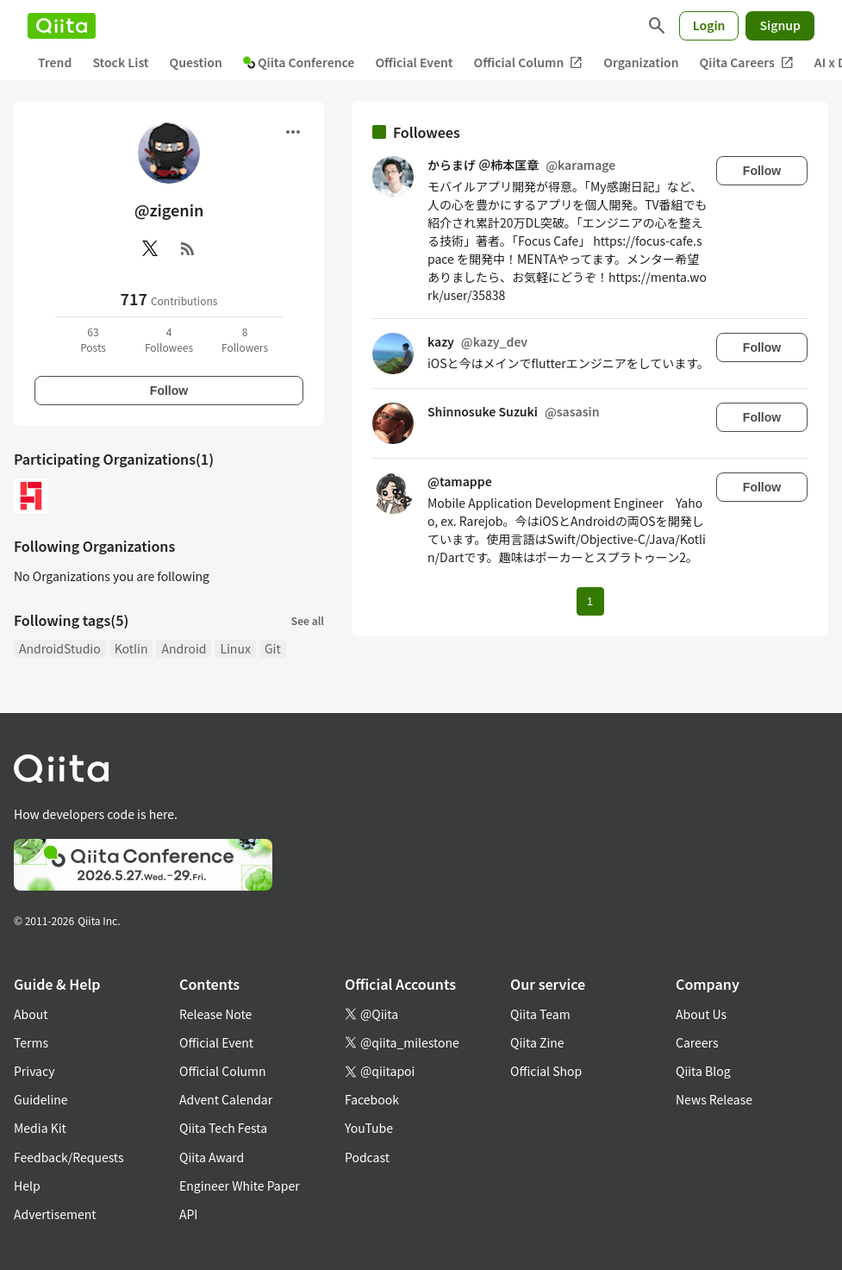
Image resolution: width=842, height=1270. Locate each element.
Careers (697, 1042)
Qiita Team (540, 1014)
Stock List (120, 62)
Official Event (413, 62)
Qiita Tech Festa (223, 1127)
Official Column (528, 62)
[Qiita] (62, 26)
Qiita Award (211, 1157)
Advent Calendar (225, 1099)
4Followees (169, 339)
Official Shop (546, 1070)
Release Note (215, 1014)
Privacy (34, 1070)
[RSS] (188, 248)
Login (709, 25)
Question (196, 62)
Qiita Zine (537, 1042)
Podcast (367, 1157)
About (30, 1014)
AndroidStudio (60, 648)
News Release (714, 1099)
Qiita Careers (747, 62)
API (188, 1214)
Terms (31, 1042)
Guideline (41, 1099)
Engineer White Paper (239, 1185)
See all (307, 620)
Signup (780, 25)
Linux (235, 648)
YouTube (369, 1127)
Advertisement (55, 1214)
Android (183, 648)
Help (27, 1185)
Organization (640, 62)
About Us (701, 1014)
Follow (169, 390)
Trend (55, 62)
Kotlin (131, 648)
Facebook (372, 1099)
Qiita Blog (703, 1070)
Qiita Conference (299, 62)
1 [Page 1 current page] (590, 601)
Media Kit (40, 1127)
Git (273, 648)
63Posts (93, 339)
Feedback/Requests (69, 1157)
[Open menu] (293, 132)
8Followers (244, 339)
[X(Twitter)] (150, 248)
